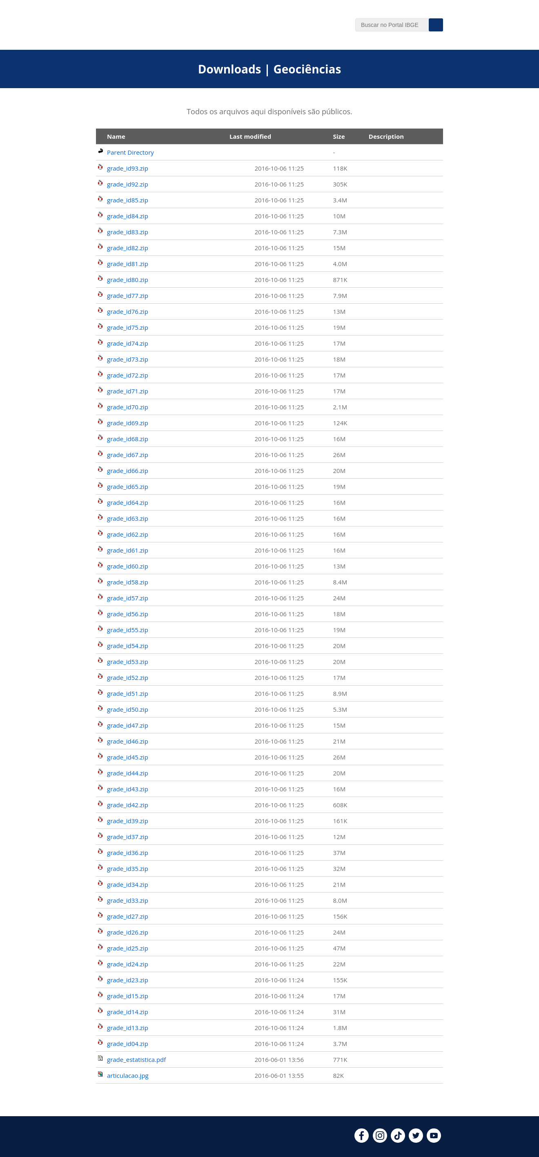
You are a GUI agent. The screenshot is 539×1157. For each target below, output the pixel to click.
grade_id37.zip (127, 837)
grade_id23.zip (127, 980)
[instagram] (380, 1140)
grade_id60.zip (127, 566)
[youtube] (434, 1140)
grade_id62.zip (127, 534)
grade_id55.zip (127, 630)
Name (116, 136)
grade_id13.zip (127, 1028)
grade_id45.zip (127, 757)
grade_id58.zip (127, 582)
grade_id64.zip (127, 502)
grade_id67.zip (127, 455)
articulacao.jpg (128, 1075)
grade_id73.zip (127, 359)
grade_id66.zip (127, 470)
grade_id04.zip (127, 1043)
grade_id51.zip (127, 693)
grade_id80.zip (127, 279)
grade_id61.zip (127, 550)
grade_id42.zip (127, 805)
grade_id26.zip (127, 932)
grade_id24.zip (127, 964)
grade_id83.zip (127, 232)
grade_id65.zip (127, 486)
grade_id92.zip (127, 184)
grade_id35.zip (127, 868)
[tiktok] (398, 1140)
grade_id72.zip (127, 375)
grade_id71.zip (127, 391)
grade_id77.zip (127, 295)
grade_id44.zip (127, 773)
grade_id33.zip (127, 900)
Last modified (250, 136)
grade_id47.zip (127, 725)
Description (386, 136)
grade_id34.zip (127, 884)
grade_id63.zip (127, 518)
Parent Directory (130, 152)
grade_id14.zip (127, 1012)
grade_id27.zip (127, 916)
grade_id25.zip (127, 948)
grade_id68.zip (127, 439)
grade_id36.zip (127, 852)
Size (339, 136)
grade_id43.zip (127, 789)
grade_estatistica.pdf (136, 1059)
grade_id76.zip (127, 311)
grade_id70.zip (127, 407)
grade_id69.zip (127, 423)
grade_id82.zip (127, 248)
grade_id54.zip (127, 646)
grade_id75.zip (127, 327)
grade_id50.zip (127, 709)
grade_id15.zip (127, 996)
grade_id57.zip (127, 598)
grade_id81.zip (127, 264)
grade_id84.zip (127, 216)
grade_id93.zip (127, 168)
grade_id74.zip (127, 343)
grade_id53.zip (127, 661)
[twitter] (416, 1140)
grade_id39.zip (127, 821)
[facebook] (361, 1140)
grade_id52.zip (127, 677)
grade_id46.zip (127, 741)
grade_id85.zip (127, 200)
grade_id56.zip (127, 614)
